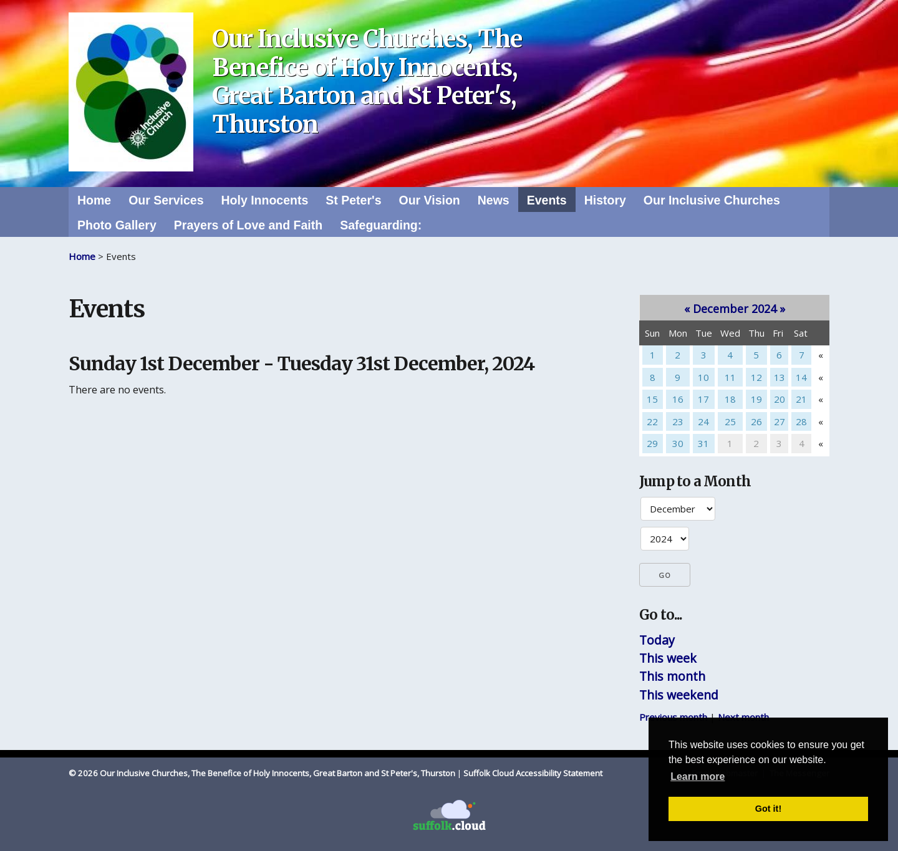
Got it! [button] (768, 809)
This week (668, 658)
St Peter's (353, 200)
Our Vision (429, 200)
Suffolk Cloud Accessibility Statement (532, 773)
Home (94, 200)
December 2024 (734, 308)
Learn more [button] (697, 776)
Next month (743, 717)
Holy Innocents (265, 200)
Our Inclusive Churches (712, 200)
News (493, 200)
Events (547, 200)
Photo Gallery (117, 225)
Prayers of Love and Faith (248, 225)
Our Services (165, 200)
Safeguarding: (381, 225)
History (605, 200)
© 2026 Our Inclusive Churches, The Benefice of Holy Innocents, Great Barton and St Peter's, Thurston (262, 773)
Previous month (673, 717)
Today (657, 640)
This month (672, 676)
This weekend (678, 694)
